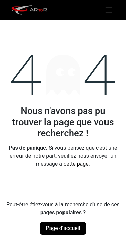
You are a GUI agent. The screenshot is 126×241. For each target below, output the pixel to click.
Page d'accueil (63, 228)
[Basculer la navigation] (108, 10)
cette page (76, 164)
